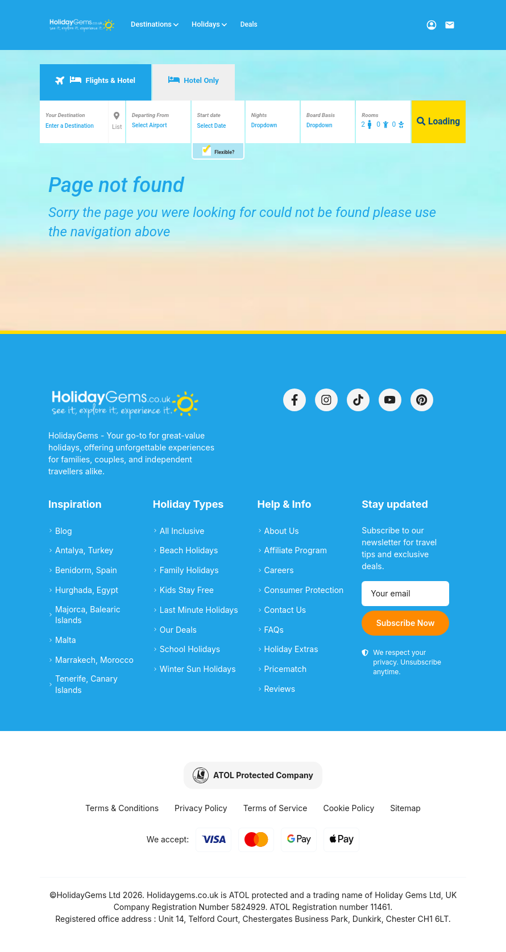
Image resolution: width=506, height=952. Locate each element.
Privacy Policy (201, 808)
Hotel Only (193, 80)
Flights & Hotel (94, 80)
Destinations (155, 24)
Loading (438, 121)
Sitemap (405, 808)
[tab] (95, 82)
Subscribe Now (405, 623)
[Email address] (405, 593)
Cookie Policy (348, 808)
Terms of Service (275, 808)
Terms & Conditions (122, 808)
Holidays (210, 24)
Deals (249, 24)
